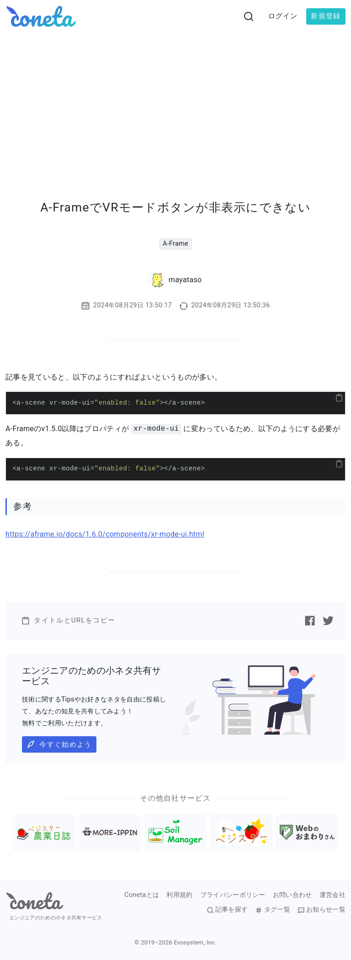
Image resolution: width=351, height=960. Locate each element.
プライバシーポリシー (233, 895)
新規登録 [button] (325, 16)
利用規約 (179, 895)
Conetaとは (141, 895)
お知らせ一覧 (322, 909)
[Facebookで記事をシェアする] (309, 620)
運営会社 (332, 895)
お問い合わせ (292, 895)
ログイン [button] (283, 16)
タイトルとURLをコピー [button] (68, 620)
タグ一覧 (272, 909)
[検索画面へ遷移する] (248, 16)
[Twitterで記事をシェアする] (328, 620)
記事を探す (227, 909)
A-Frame (175, 244)
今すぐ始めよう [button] (59, 744)
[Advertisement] (175, 101)
